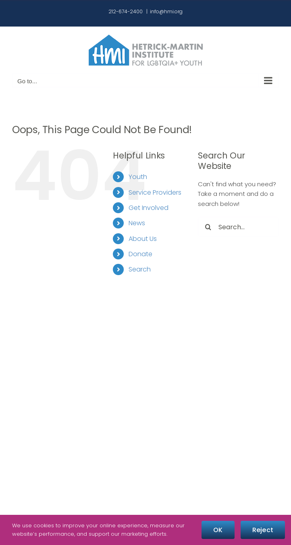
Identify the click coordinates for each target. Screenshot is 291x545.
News (137, 223)
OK (217, 530)
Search (140, 269)
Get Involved (148, 207)
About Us (143, 238)
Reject (262, 530)
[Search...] (238, 227)
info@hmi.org (166, 11)
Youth (138, 176)
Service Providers (155, 192)
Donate (140, 254)
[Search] (208, 227)
